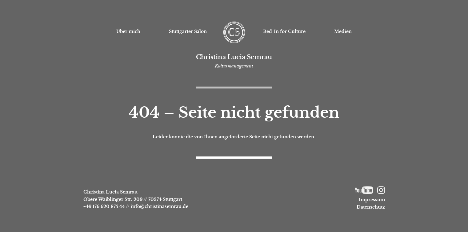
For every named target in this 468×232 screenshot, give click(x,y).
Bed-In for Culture (284, 31)
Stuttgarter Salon (188, 31)
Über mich (128, 31)
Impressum (372, 199)
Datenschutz (371, 207)
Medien (343, 31)
